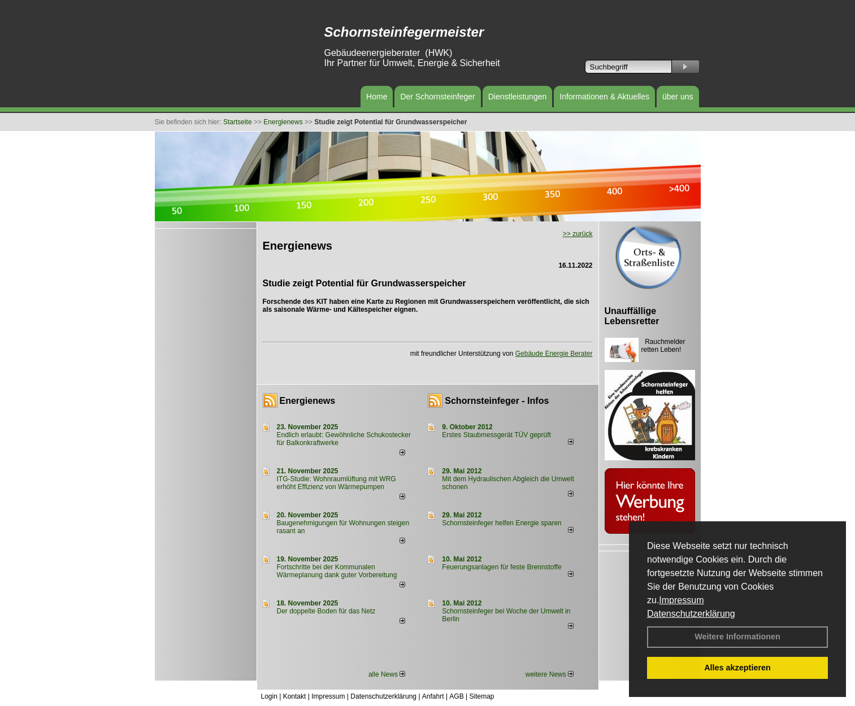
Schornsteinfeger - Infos (497, 401)
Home (376, 96)
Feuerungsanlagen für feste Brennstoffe (501, 567)
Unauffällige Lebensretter (632, 316)
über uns (677, 96)
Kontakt (294, 696)
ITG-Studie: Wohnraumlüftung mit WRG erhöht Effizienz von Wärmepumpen (336, 483)
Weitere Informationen (737, 636)
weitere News (550, 674)
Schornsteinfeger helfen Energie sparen (501, 523)
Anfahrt (433, 696)
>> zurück (578, 234)
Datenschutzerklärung (691, 613)
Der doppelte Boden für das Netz (326, 611)
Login (269, 696)
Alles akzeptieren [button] (737, 667)
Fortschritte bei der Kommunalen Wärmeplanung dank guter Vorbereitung (337, 571)
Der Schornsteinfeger (437, 96)
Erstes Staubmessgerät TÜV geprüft (496, 435)
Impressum (681, 600)
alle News (386, 674)
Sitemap (481, 696)
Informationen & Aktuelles (604, 96)
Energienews (308, 401)
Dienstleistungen (517, 96)
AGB (456, 696)
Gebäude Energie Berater (554, 354)
